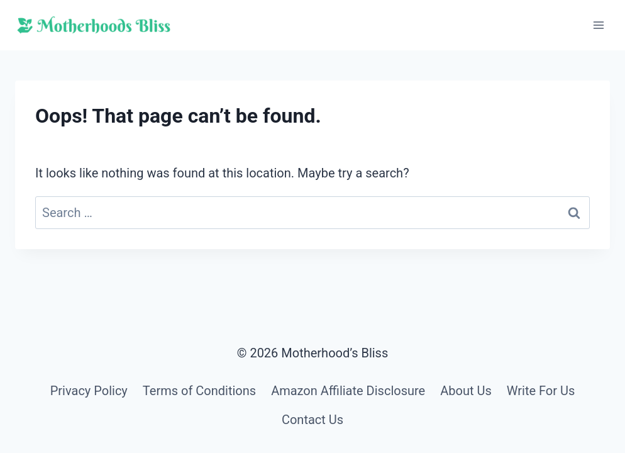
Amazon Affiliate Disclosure (348, 390)
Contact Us (312, 419)
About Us (466, 390)
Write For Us (541, 390)
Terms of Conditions (199, 390)
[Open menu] (598, 25)
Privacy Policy (89, 390)
